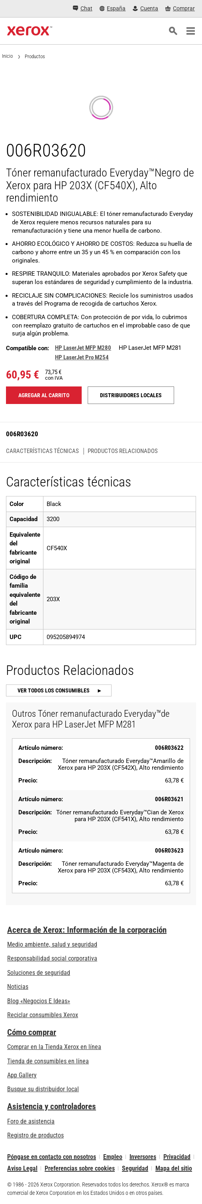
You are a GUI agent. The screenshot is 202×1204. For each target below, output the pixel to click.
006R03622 (169, 747)
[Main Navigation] (190, 31)
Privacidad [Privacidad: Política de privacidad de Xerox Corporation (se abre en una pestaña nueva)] (176, 1157)
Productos (35, 56)
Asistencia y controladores (51, 1106)
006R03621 (169, 799)
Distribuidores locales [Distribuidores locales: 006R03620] (131, 395)
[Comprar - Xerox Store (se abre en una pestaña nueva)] (180, 8)
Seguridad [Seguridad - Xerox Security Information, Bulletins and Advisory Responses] (135, 1168)
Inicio (7, 56)
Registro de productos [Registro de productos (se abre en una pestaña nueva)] (35, 1135)
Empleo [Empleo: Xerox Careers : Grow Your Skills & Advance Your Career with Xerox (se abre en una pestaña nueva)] (112, 1157)
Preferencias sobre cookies (80, 1168)
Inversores (142, 1157)
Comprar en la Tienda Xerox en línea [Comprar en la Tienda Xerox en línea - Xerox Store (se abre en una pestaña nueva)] (54, 1047)
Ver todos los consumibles (54, 690)
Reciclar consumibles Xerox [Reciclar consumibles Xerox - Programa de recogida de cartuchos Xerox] (42, 1015)
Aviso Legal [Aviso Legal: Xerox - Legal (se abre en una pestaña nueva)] (22, 1168)
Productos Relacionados (123, 451)
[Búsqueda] (173, 31)
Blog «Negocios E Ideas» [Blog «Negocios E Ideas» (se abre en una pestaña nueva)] (38, 1001)
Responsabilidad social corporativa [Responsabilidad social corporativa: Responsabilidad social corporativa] (52, 958)
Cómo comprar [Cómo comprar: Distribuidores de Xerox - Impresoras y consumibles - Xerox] (31, 1032)
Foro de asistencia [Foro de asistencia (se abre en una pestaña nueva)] (31, 1121)
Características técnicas (42, 451)
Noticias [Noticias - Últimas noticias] (17, 986)
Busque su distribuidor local (43, 1089)
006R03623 (169, 850)
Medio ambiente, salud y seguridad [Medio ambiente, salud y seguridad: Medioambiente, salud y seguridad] (52, 944)
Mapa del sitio (173, 1168)
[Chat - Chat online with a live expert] (82, 8)
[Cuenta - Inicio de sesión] (145, 8)
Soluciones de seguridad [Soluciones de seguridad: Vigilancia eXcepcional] (38, 973)
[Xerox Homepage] (29, 31)
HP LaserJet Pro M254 (82, 357)
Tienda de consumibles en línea (48, 1061)
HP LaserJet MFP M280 (83, 347)
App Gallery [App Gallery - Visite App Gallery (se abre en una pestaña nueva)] (22, 1075)
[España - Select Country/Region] (113, 8)
